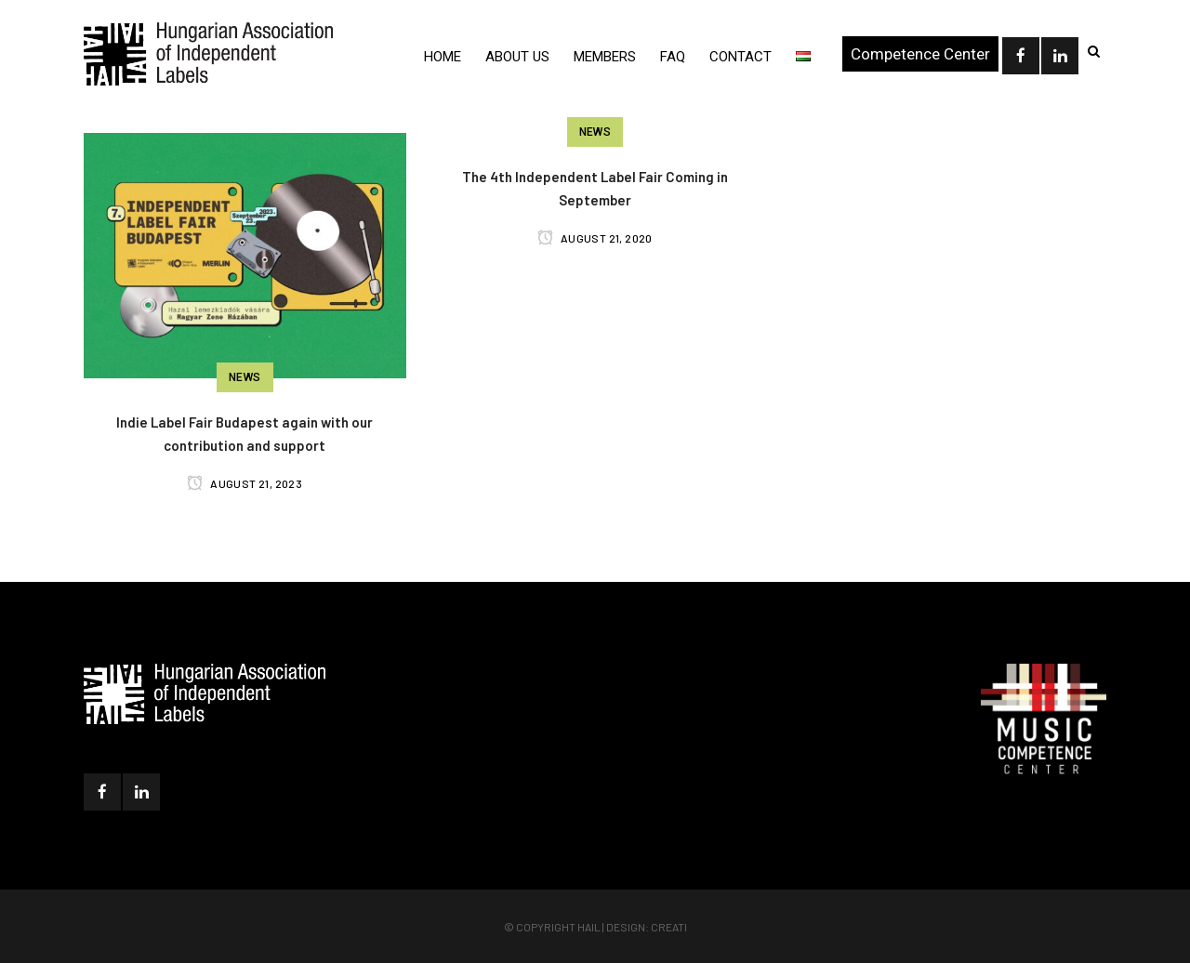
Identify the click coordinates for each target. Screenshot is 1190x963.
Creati (669, 926)
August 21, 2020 (595, 237)
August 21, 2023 (244, 483)
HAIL (589, 926)
